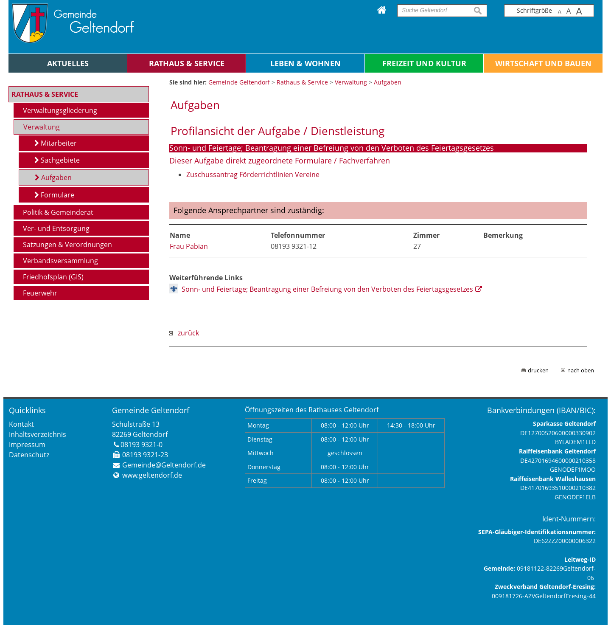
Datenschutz (29, 454)
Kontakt (21, 424)
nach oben (580, 370)
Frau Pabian (189, 246)
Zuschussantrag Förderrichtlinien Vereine (253, 174)
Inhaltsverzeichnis (37, 434)
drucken (538, 370)
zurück (184, 333)
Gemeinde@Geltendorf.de (164, 465)
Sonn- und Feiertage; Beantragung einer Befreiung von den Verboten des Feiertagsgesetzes (327, 289)
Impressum (27, 444)
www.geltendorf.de (152, 475)
